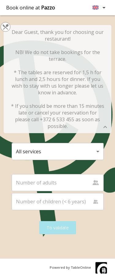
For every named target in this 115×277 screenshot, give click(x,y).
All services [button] (28, 151)
